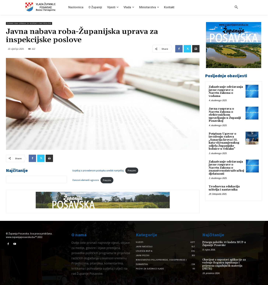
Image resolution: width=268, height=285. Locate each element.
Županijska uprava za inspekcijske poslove (29, 23)
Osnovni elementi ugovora (85, 180)
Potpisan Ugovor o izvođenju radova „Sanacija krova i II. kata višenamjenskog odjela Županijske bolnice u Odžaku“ (224, 141)
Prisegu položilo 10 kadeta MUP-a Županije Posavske (224, 244)
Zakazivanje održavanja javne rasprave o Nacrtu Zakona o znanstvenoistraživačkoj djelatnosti (226, 168)
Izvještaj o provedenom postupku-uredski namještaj (98, 170)
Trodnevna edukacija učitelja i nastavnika (224, 188)
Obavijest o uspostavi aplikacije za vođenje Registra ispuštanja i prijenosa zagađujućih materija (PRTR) (224, 264)
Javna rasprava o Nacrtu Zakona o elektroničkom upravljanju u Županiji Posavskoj (225, 115)
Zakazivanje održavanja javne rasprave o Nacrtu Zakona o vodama (226, 91)
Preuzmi (132, 170)
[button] (236, 7)
